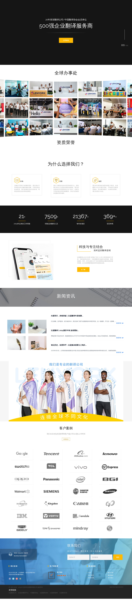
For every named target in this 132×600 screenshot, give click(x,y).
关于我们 (110, 579)
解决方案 (110, 574)
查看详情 (119, 324)
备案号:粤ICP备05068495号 (116, 588)
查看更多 (66, 440)
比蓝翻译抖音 (63, 594)
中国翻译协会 (34, 594)
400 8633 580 (22, 554)
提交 (117, 558)
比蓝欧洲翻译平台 (23, 594)
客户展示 (91, 576)
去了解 (83, 271)
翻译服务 (110, 576)
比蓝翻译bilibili (44, 594)
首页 (89, 574)
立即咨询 (66, 40)
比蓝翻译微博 (54, 594)
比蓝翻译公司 (12, 594)
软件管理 (91, 579)
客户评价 (60, 573)
